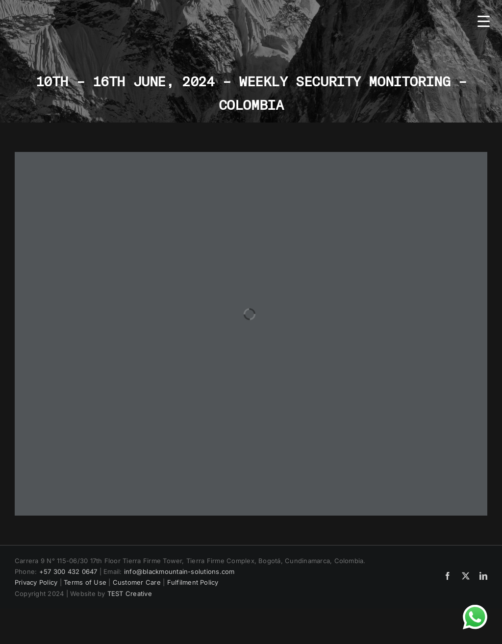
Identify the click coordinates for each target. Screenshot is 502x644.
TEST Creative (129, 593)
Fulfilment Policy (193, 582)
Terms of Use (85, 582)
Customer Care (137, 582)
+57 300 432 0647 (68, 571)
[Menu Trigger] (483, 20)
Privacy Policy (36, 582)
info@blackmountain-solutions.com (179, 571)
